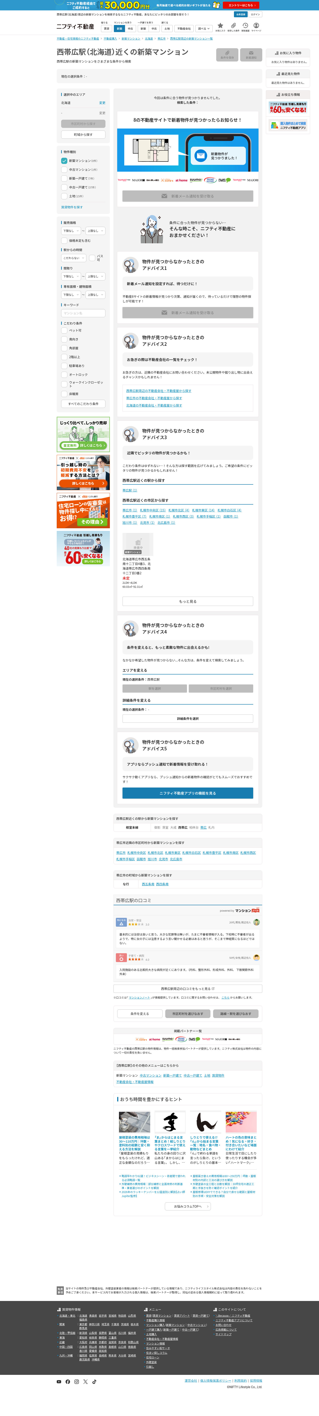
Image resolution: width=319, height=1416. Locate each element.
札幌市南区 (159, 516)
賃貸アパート (182, 1315)
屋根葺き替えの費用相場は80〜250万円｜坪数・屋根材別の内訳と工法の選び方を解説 (224, 1178)
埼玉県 (105, 1324)
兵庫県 (93, 1342)
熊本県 (113, 1355)
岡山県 (93, 1347)
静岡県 (103, 1337)
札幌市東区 (203, 510)
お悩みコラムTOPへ (188, 1206)
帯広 (203, 827)
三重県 (113, 1337)
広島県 (83, 1347)
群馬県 (83, 1328)
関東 (62, 1324)
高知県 (103, 1351)
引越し (150, 1366)
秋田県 (122, 1315)
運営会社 (191, 1380)
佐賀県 (93, 1355)
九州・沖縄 (66, 1355)
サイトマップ (223, 1334)
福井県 (132, 1333)
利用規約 (240, 1380)
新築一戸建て (172, 1075)
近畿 (62, 1342)
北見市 (147, 522)
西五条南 (148, 884)
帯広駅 (130, 490)
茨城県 (125, 1324)
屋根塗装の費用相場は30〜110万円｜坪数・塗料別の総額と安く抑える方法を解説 (134, 1143)
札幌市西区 (183, 516)
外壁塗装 (151, 1362)
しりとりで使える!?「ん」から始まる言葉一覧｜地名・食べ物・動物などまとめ (205, 1143)
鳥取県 (103, 1347)
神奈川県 (94, 1324)
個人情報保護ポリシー (215, 1380)
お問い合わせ (223, 1325)
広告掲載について (226, 1329)
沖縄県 (96, 1359)
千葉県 (115, 1324)
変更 (102, 102)
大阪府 (83, 1342)
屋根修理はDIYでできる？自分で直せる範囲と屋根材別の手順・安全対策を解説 (224, 1194)
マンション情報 (155, 1343)
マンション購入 (155, 1325)
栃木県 (135, 1324)
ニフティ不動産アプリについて (234, 1320)
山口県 (122, 1347)
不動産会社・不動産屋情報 (135, 1082)
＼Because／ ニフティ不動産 (233, 1315)
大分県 (122, 1355)
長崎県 (103, 1355)
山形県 (132, 1315)
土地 (207, 1075)
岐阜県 (93, 1337)
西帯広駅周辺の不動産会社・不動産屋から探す (158, 390)
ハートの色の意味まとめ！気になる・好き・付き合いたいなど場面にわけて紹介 (241, 1143)
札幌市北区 (179, 510)
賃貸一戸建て (200, 1315)
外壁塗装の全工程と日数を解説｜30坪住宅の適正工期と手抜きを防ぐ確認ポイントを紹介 (223, 1186)
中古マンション (150, 1075)
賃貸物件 (218, 1075)
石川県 (122, 1333)
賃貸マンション (162, 1315)
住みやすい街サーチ (158, 1348)
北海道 (83, 1315)
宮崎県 (132, 1355)
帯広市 (130, 510)
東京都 (83, 1324)
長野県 (103, 1333)
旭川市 (130, 522)
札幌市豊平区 (135, 516)
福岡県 (83, 1355)
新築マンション (175, 1325)
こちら (226, 997)
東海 (62, 1337)
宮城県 (113, 1315)
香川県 (83, 1351)
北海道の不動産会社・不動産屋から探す (154, 405)
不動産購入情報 (155, 1320)
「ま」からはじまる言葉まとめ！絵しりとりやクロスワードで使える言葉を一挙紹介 (170, 1143)
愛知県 (83, 1337)
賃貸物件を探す (72, 207)
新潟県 (83, 1333)
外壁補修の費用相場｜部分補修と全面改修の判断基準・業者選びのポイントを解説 (152, 1186)
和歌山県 (133, 1342)
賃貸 (149, 1315)
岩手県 (103, 1315)
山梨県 (93, 1333)
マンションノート (139, 997)
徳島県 (132, 1347)
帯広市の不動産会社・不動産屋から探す (154, 398)
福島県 (83, 1319)
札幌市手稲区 (209, 516)
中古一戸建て (193, 1075)
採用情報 (256, 1380)
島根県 (113, 1347)
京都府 (103, 1342)
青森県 (93, 1315)
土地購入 (151, 1334)
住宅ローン (152, 1357)
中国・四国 (66, 1347)
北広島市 (166, 522)
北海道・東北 (67, 1315)
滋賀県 (113, 1342)
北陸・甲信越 (67, 1333)
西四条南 (162, 884)
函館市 (231, 516)
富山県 (113, 1333)
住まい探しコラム (156, 1353)
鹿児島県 (84, 1359)
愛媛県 (93, 1351)
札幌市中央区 (153, 510)
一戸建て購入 (154, 1329)
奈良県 (122, 1342)
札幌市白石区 (230, 510)
